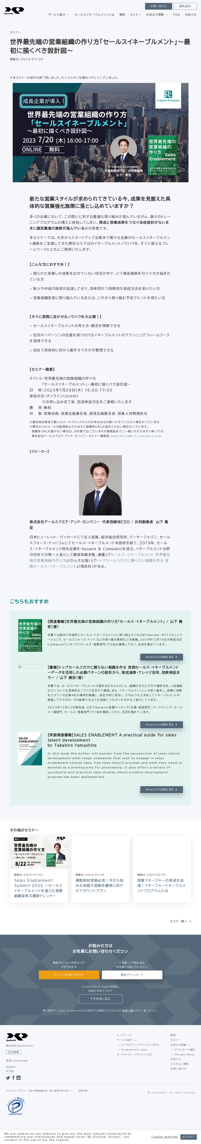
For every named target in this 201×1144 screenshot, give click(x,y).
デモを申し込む (100, 998)
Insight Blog (184, 1054)
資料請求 (185, 6)
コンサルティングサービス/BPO (140, 1045)
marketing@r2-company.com (136, 436)
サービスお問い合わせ (69, 974)
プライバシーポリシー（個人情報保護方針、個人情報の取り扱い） (39, 1104)
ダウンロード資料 (185, 1049)
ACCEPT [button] (188, 1137)
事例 (122, 14)
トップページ (124, 1035)
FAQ (176, 14)
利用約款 (83, 1104)
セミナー (135, 14)
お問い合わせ (159, 6)
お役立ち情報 (155, 14)
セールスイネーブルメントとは (94, 14)
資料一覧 (127, 1010)
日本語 (10, 1071)
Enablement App (134, 1049)
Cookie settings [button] (165, 1137)
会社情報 (13, 1052)
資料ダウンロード (132, 974)
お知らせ (191, 14)
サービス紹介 (57, 14)
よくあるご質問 (179, 1064)
